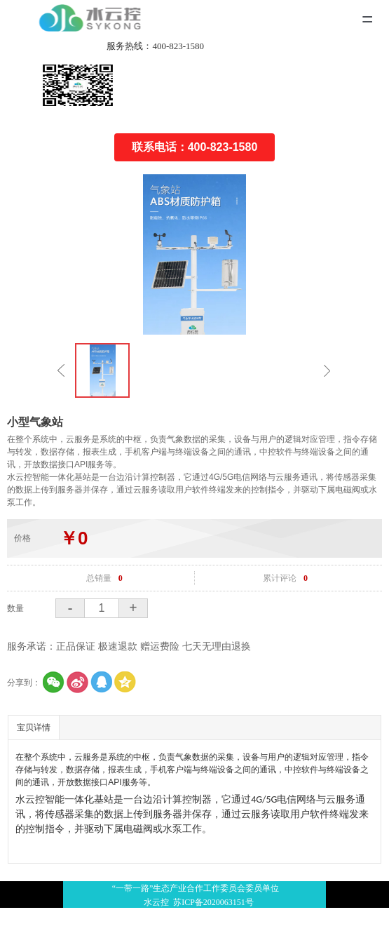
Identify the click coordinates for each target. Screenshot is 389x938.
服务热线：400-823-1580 (155, 46)
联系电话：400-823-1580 (195, 147)
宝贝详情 (33, 727)
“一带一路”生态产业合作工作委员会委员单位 (194, 896)
